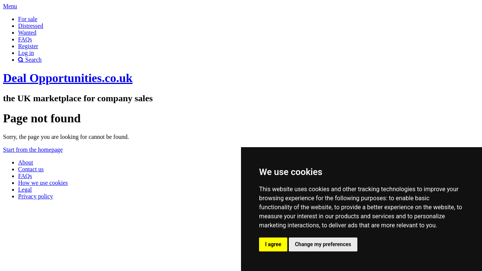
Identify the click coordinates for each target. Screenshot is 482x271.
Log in (26, 53)
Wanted (27, 32)
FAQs (25, 39)
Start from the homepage (33, 149)
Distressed (30, 26)
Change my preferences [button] (323, 244)
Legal (25, 189)
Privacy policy (35, 196)
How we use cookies (43, 183)
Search (30, 59)
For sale (27, 19)
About (25, 162)
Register (28, 46)
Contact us (31, 169)
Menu (10, 6)
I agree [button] (273, 244)
